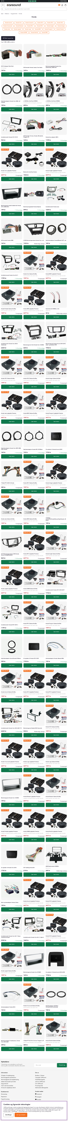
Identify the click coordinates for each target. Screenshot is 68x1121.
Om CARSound (39, 1083)
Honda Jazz (7, 29)
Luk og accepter (21, 1114)
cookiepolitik (47, 1111)
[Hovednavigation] (3, 5)
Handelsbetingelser (40, 1079)
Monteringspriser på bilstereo (8, 1077)
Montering (63, 1)
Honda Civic (19, 22)
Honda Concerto (29, 22)
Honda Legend (17, 29)
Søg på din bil (14, 13)
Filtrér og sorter (8, 38)
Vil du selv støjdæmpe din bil (8, 1087)
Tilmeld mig (62, 1065)
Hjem (2, 13)
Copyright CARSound (40, 1077)
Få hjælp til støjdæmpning (7, 1075)
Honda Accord (8, 22)
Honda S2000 (23, 32)
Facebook (39, 1094)
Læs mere (11, 74)
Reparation (4, 1096)
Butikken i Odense (39, 1075)
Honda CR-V (40, 22)
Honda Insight (50, 26)
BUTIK (2, 1)
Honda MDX (38, 29)
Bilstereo (7, 13)
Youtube (39, 1099)
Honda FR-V (30, 26)
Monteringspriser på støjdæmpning (10, 1079)
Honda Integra (61, 26)
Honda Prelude (60, 29)
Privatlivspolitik (39, 1085)
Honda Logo (28, 29)
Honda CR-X (50, 22)
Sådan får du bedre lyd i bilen (8, 1081)
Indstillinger (8, 1114)
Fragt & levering (5, 1099)
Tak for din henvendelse (7, 1085)
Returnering (4, 1094)
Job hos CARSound (40, 1081)
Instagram (38, 1097)
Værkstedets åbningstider (41, 1087)
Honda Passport (49, 29)
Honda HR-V (40, 26)
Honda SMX (45, 32)
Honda (20, 13)
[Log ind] (62, 5)
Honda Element (19, 26)
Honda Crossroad (7, 26)
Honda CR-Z (60, 22)
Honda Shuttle (34, 32)
